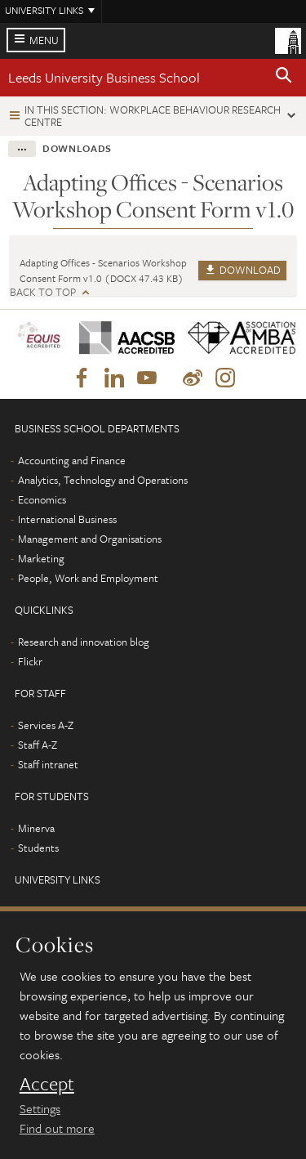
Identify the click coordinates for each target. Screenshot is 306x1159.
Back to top (43, 292)
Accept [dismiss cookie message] (47, 1084)
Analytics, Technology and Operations (103, 480)
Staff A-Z (37, 744)
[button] (284, 77)
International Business (67, 519)
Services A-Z (45, 725)
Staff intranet (48, 764)
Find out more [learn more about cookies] (57, 1128)
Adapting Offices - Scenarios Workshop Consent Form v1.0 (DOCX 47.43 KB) (103, 270)
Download (242, 270)
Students (38, 847)
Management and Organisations (90, 538)
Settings (40, 1108)
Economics (42, 499)
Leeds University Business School (104, 77)
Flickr (30, 661)
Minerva (36, 828)
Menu (44, 40)
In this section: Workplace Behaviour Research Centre (152, 115)
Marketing (41, 558)
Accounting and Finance (72, 460)
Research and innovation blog (83, 641)
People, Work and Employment (88, 578)
